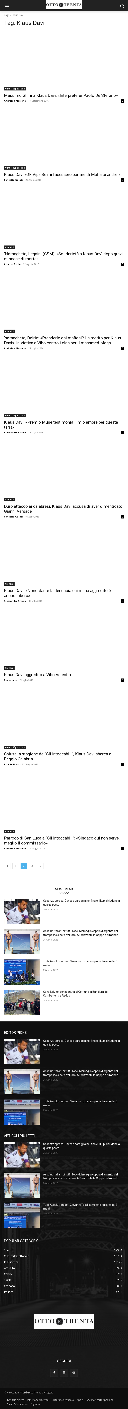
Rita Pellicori (11, 764)
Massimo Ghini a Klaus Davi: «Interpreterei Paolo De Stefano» (61, 95)
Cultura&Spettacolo (15, 88)
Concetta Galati (13, 179)
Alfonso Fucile (12, 264)
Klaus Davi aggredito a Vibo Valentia (37, 674)
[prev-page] (7, 866)
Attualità (9, 247)
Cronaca (9, 583)
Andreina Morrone (15, 100)
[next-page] (40, 866)
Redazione (10, 679)
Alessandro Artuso (15, 432)
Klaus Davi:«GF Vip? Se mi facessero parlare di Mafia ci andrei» (62, 174)
